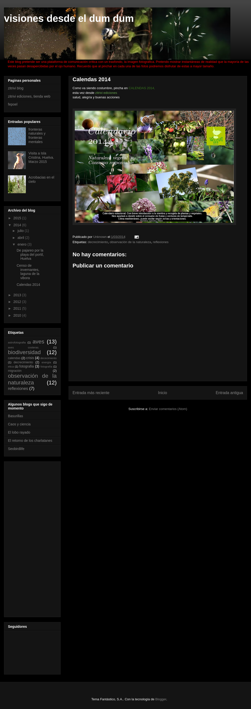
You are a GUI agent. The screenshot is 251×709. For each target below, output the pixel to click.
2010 (17, 315)
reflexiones (160, 242)
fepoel (12, 104)
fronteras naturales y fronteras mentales (37, 135)
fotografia (26, 366)
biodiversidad (24, 352)
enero (22, 244)
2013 (17, 295)
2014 (17, 225)
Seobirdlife (16, 449)
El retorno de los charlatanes (30, 441)
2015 (17, 218)
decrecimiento (98, 242)
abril (21, 238)
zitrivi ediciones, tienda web (29, 96)
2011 (17, 308)
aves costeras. (23, 347)
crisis (30, 358)
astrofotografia (17, 342)
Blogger (160, 699)
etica (11, 366)
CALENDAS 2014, (141, 88)
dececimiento (48, 358)
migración (15, 371)
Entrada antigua (229, 393)
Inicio (162, 393)
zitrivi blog (15, 88)
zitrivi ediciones (106, 93)
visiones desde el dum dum (69, 18)
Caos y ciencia (19, 424)
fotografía (46, 366)
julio (21, 231)
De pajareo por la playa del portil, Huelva (30, 254)
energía (46, 362)
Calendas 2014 (28, 285)
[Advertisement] (28, 537)
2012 (17, 302)
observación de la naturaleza (130, 242)
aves (38, 341)
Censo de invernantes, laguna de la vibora (28, 271)
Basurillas (15, 416)
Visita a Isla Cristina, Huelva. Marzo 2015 (41, 157)
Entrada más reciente (91, 393)
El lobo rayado (19, 432)
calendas (14, 358)
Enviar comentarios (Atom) (168, 409)
